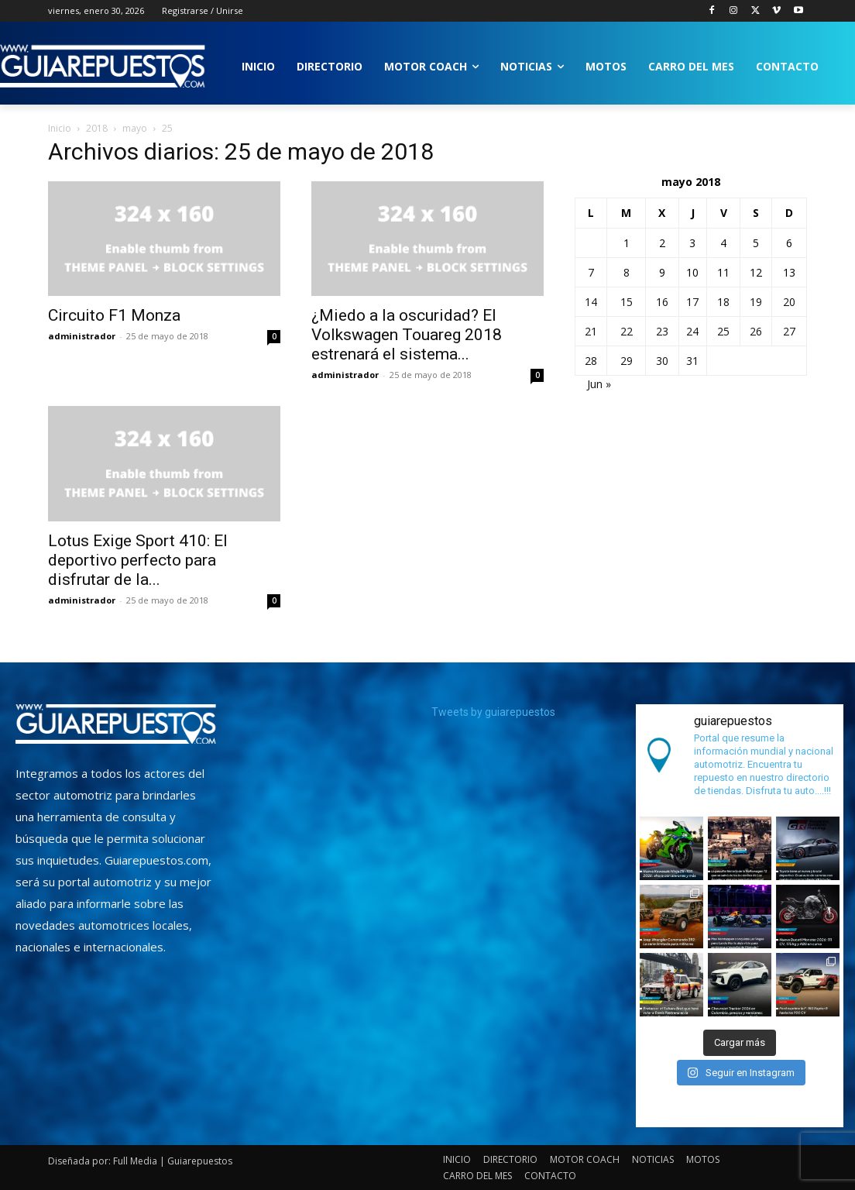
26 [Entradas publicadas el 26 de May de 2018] (756, 331)
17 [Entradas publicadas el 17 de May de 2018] (692, 301)
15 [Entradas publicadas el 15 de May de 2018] (626, 301)
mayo (134, 128)
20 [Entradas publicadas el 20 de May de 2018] (789, 301)
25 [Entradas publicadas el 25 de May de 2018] (723, 331)
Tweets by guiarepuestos (493, 712)
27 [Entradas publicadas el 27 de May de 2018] (789, 331)
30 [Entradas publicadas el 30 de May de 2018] (662, 360)
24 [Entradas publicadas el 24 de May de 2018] (692, 331)
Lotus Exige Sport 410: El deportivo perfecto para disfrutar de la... (138, 560)
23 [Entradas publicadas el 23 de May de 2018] (662, 331)
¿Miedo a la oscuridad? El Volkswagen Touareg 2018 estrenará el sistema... (406, 334)
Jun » (599, 384)
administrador (81, 336)
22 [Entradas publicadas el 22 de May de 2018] (626, 331)
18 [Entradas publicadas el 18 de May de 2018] (723, 301)
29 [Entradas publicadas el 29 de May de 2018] (626, 360)
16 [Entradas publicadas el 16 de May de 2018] (662, 301)
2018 (97, 128)
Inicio (59, 128)
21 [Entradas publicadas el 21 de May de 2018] (591, 331)
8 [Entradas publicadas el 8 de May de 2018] (626, 272)
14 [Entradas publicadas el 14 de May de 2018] (591, 301)
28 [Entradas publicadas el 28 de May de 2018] (591, 360)
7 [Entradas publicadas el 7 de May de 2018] (591, 272)
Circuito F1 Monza (114, 315)
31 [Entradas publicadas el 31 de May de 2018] (692, 360)
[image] (115, 724)
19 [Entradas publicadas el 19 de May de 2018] (756, 301)
